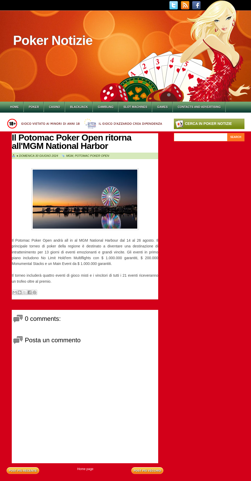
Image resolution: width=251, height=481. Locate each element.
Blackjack (79, 106)
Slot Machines (135, 106)
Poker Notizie (53, 40)
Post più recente (23, 470)
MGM (69, 155)
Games (162, 106)
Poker (34, 106)
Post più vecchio (147, 470)
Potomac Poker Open (92, 155)
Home (14, 106)
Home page (85, 469)
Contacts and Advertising (199, 106)
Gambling (105, 106)
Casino (54, 106)
